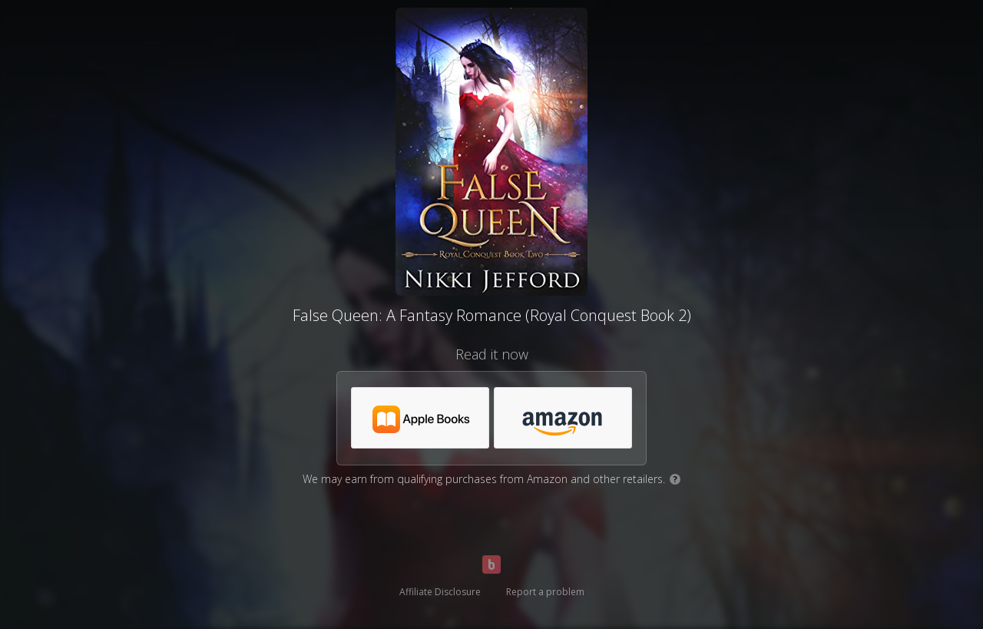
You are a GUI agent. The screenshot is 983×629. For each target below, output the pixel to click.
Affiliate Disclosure (440, 591)
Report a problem (545, 591)
